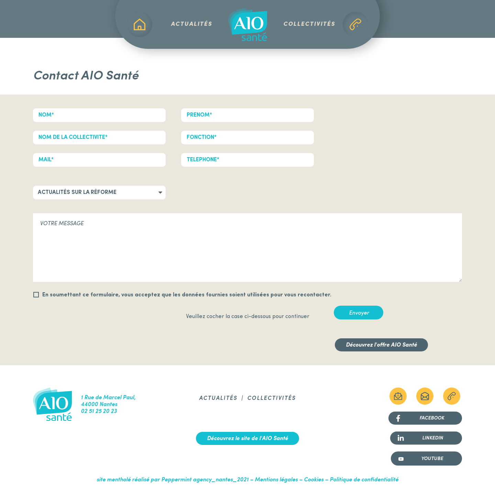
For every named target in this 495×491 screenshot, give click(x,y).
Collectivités (309, 24)
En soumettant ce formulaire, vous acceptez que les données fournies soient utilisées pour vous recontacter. (186, 295)
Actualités (191, 24)
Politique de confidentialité (364, 480)
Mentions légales (276, 480)
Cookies (313, 480)
